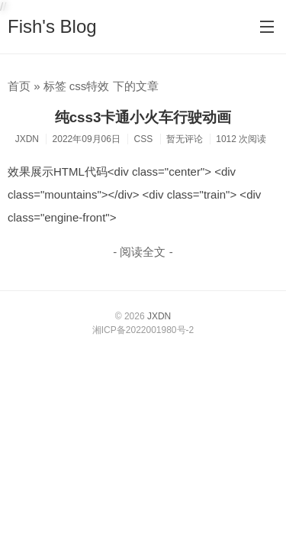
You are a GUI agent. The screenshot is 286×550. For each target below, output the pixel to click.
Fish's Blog (52, 26)
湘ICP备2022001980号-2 (143, 330)
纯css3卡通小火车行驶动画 (143, 117)
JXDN (159, 316)
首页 (19, 85)
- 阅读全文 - (142, 251)
